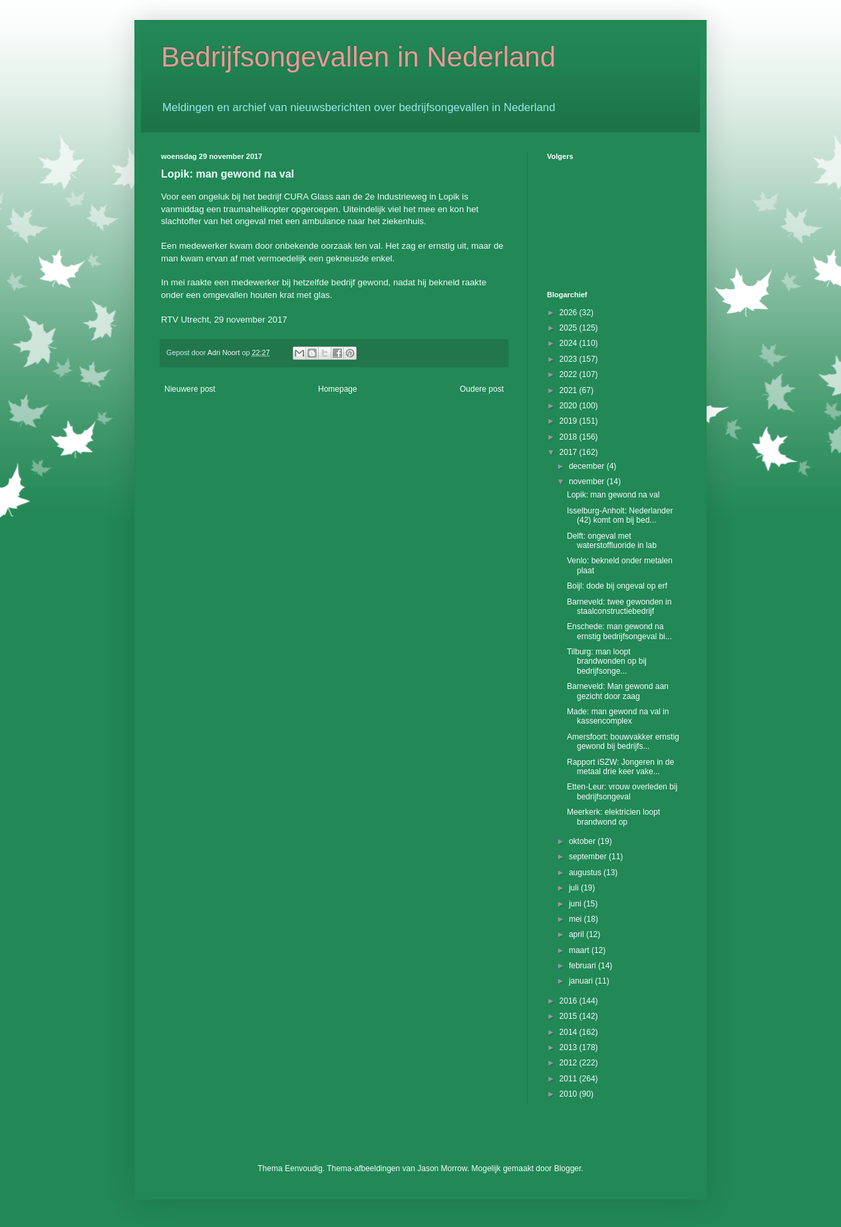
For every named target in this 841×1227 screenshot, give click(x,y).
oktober (583, 841)
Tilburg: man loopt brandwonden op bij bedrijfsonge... (607, 661)
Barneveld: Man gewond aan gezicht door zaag (618, 691)
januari (582, 981)
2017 (570, 452)
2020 (570, 405)
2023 (570, 359)
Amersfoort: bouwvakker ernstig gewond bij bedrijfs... (623, 741)
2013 (570, 1047)
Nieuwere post (190, 389)
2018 (570, 437)
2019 (570, 421)
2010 (570, 1094)
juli (575, 887)
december (588, 466)
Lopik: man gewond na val (613, 494)
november (588, 481)
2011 (570, 1078)
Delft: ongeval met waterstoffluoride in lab (612, 540)
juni (576, 903)
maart (580, 950)
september (589, 856)
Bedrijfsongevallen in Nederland (358, 56)
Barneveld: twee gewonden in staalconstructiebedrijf (619, 606)
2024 (570, 343)
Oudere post (482, 389)
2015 (570, 1016)
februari (583, 965)
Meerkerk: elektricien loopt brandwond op (613, 816)
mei (576, 919)
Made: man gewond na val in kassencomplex (618, 716)
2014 (570, 1032)
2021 (570, 390)
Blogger (568, 1168)
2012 (570, 1062)
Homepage (337, 389)
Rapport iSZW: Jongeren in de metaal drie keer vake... (620, 766)
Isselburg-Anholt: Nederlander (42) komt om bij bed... (620, 515)
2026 (570, 312)
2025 (570, 328)
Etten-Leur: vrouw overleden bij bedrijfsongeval (622, 791)
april (577, 934)
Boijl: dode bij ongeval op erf (617, 586)
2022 (570, 374)
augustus (586, 872)
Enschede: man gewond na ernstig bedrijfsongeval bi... (619, 631)
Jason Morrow (442, 1168)
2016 (570, 1001)
